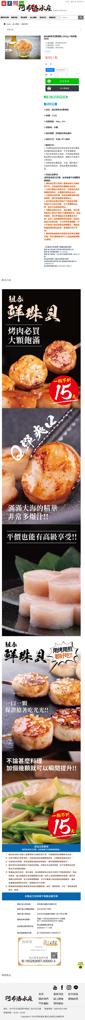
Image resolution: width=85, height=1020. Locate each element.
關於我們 (44, 998)
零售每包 (50, 70)
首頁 (41, 994)
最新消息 (58, 994)
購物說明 (73, 998)
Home (7, 24)
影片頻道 (73, 994)
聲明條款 (58, 1003)
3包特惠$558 (61, 70)
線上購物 (16, 24)
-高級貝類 (24, 24)
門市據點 (44, 1003)
